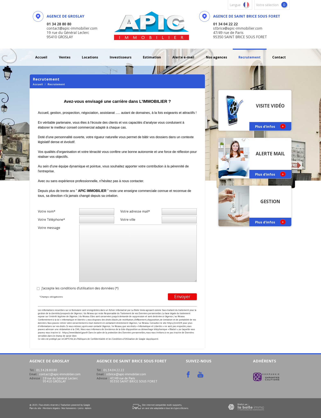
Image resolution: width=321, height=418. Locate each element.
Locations (90, 57)
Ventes (64, 57)
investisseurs (120, 57)
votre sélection (267, 5)
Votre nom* (46, 211)
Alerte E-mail (183, 57)
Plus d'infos (270, 126)
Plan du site (35, 408)
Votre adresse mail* (135, 211)
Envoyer (182, 296)
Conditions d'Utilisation (123, 338)
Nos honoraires (68, 408)
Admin (88, 408)
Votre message (49, 228)
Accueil (41, 57)
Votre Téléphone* (51, 219)
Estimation (152, 57)
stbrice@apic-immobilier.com (126, 374)
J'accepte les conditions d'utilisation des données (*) (80, 288)
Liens (80, 408)
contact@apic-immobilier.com (59, 374)
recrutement (249, 57)
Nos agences (216, 57)
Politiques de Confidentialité (91, 338)
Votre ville (127, 219)
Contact (279, 57)
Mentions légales (51, 408)
